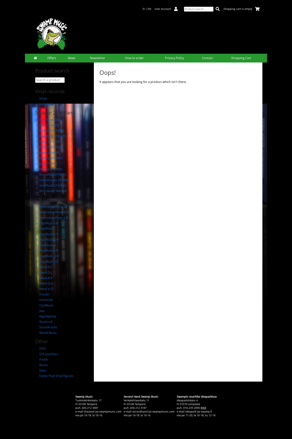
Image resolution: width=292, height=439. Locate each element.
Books (41, 365)
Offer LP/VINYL (47, 125)
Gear (40, 370)
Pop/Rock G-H (47, 239)
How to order (134, 58)
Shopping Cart (241, 58)
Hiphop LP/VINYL (49, 158)
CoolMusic (44, 305)
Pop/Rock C (45, 228)
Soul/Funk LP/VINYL (50, 185)
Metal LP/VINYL (47, 142)
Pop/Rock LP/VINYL (50, 136)
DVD (40, 348)
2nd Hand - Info (48, 120)
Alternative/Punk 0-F (51, 207)
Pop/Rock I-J (45, 245)
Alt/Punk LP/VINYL (49, 131)
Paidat (41, 359)
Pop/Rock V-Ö (46, 261)
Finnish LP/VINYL (49, 147)
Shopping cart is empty (241, 9)
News (71, 58)
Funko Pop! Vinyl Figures (54, 376)
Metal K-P (44, 278)
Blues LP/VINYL (47, 153)
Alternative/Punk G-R (52, 212)
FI (144, 9)
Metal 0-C (43, 267)
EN (149, 9)
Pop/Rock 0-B (46, 223)
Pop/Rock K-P (46, 250)
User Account (168, 9)
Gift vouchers (46, 354)
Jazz (39, 311)
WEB (203, 408)
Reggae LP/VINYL (49, 169)
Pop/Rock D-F (46, 234)
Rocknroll (44, 322)
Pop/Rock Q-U (47, 256)
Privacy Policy (174, 58)
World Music (46, 333)
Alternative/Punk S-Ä (51, 218)
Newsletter (97, 58)
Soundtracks (46, 327)
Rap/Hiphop (45, 316)
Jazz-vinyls (44, 104)
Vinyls (41, 98)
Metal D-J (43, 272)
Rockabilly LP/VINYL (50, 174)
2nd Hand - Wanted (50, 191)
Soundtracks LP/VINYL (52, 180)
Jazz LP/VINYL (46, 163)
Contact (207, 58)
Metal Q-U (44, 283)
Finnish (42, 294)
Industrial (44, 300)
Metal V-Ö (44, 289)
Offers (51, 58)
